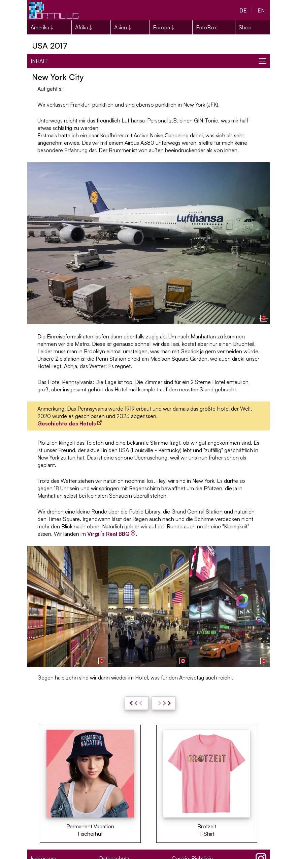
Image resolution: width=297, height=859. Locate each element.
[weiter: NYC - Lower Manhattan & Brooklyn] (163, 703)
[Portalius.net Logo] (54, 10)
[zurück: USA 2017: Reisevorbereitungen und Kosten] (136, 703)
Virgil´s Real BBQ (108, 533)
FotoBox (206, 27)
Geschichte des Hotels (66, 423)
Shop (245, 27)
